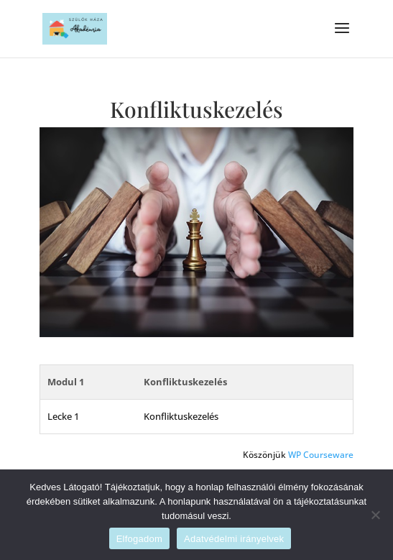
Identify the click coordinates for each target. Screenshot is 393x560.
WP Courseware (320, 455)
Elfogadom (139, 538)
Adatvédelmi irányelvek (234, 538)
